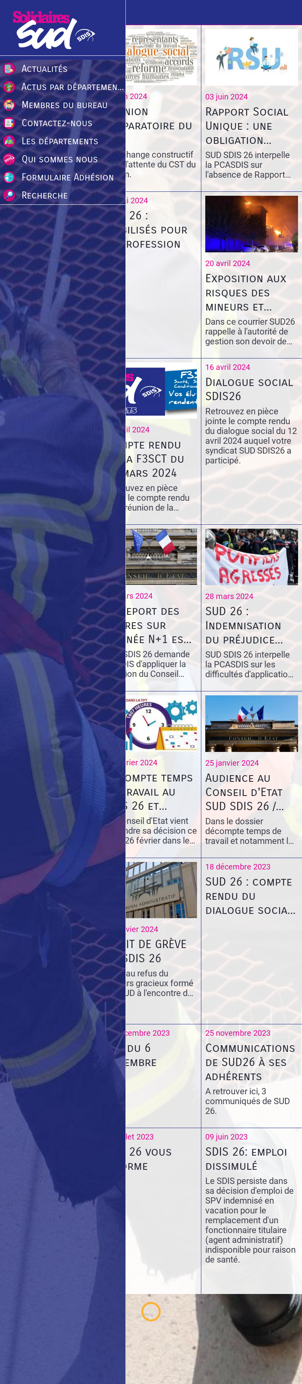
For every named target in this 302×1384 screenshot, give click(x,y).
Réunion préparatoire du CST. (148, 125)
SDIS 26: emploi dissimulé (246, 1159)
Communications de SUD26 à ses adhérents (250, 1062)
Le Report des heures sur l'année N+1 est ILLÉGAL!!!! (147, 625)
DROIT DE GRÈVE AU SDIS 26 (145, 951)
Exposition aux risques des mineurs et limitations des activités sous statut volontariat (246, 292)
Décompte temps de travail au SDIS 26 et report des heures (149, 791)
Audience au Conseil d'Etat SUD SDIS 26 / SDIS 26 (244, 792)
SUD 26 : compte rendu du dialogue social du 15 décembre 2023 (249, 896)
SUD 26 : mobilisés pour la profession (146, 229)
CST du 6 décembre (131, 1055)
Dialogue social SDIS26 (249, 389)
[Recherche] (289, 12)
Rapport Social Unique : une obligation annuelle (246, 126)
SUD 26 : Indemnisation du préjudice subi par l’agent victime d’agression (249, 625)
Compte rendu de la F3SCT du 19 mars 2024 (144, 458)
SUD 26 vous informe (138, 1159)
